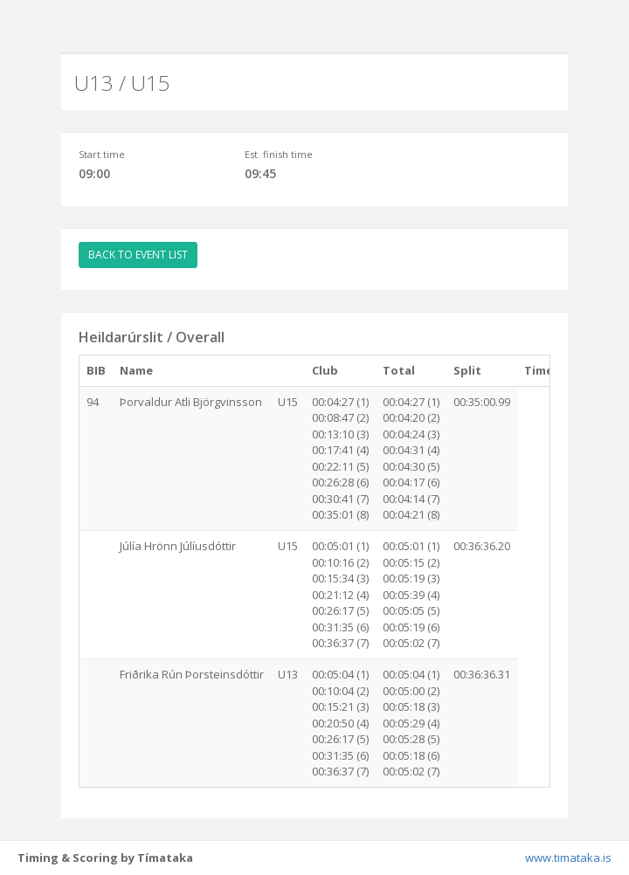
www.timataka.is (568, 857)
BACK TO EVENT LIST (138, 254)
